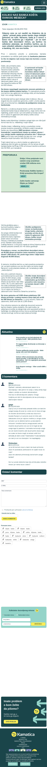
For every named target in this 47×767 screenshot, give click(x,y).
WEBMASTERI (23, 744)
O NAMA (23, 737)
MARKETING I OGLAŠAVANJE (23, 741)
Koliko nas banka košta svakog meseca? (19, 16)
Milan (11, 383)
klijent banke (9, 528)
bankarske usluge (27, 539)
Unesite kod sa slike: (8, 513)
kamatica (7, 543)
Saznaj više (25, 764)
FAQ (23, 748)
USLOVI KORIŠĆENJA (23, 746)
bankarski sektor (20, 536)
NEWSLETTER (23, 739)
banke (6, 536)
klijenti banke (24, 528)
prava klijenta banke (12, 532)
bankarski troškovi (37, 536)
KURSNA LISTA (40, 8)
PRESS (23, 743)
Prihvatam (13, 764)
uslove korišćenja (27, 510)
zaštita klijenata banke (32, 532)
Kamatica (12, 24)
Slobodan (13, 443)
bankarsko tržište (10, 539)
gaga (11, 405)
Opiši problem (11, 721)
